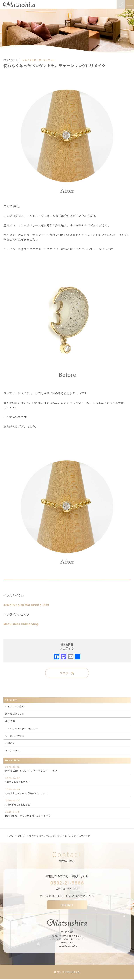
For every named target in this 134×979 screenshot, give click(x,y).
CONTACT (67, 905)
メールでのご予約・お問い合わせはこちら (67, 896)
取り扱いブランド (14, 713)
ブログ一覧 (67, 673)
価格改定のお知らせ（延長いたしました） (67, 791)
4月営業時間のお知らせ (67, 802)
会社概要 (10, 721)
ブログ (21, 835)
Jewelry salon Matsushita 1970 (26, 605)
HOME (10, 835)
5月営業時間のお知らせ (67, 780)
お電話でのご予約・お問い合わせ (67, 876)
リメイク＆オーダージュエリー (21, 728)
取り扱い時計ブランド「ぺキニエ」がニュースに (67, 769)
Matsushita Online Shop (21, 624)
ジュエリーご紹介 (14, 706)
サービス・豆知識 (14, 735)
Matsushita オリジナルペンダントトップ (67, 813)
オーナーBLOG (13, 750)
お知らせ (10, 743)
